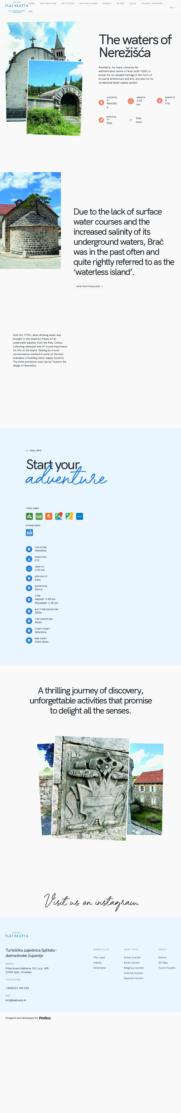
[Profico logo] (45, 1018)
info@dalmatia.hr (16, 1000)
